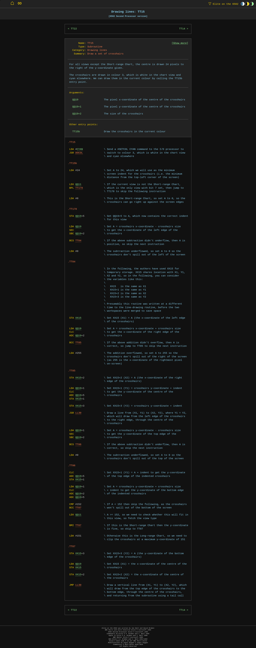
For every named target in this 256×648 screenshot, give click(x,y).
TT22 (74, 29)
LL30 (78, 413)
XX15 (78, 318)
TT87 (78, 508)
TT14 (182, 29)
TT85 (78, 342)
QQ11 (78, 184)
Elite (222, 4)
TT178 (79, 188)
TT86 (78, 444)
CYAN (80, 149)
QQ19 (78, 216)
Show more (180, 43)
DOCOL (79, 153)
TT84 (78, 240)
